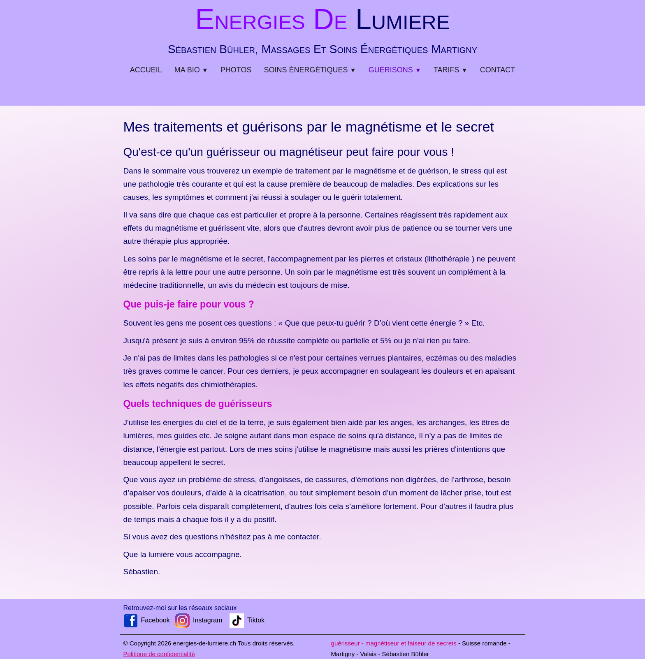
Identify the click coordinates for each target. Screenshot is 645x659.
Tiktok (248, 620)
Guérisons (395, 70)
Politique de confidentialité (159, 653)
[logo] (322, 29)
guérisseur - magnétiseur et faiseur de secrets (394, 643)
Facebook (146, 620)
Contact (497, 70)
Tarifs (451, 70)
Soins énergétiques (310, 70)
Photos (236, 70)
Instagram (198, 620)
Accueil (146, 70)
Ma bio (191, 70)
